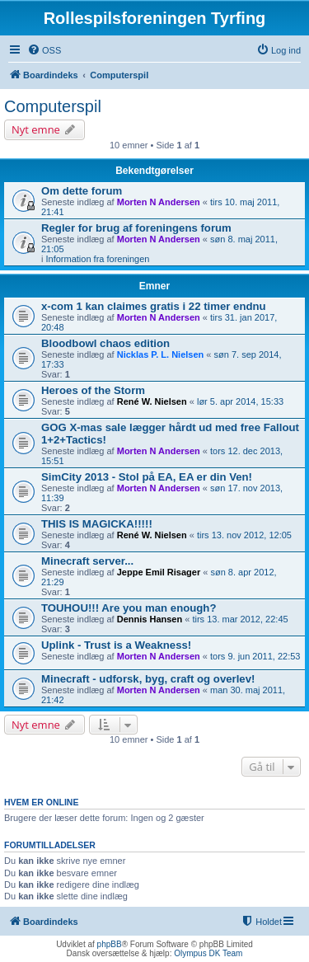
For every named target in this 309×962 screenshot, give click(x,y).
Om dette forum (81, 191)
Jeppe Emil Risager (159, 572)
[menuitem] (44, 50)
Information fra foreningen (98, 259)
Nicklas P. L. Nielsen (160, 354)
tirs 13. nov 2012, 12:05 (244, 535)
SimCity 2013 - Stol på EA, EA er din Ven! (146, 477)
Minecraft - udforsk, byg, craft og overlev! (148, 679)
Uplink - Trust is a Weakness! (116, 645)
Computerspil (52, 106)
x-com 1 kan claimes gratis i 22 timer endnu (153, 306)
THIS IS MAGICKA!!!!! (96, 524)
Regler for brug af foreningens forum (136, 228)
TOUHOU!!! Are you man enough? (128, 608)
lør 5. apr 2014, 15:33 (240, 401)
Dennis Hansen (149, 619)
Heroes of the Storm (93, 390)
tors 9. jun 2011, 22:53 (255, 656)
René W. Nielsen (152, 401)
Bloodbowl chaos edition (105, 343)
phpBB (109, 944)
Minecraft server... (87, 561)
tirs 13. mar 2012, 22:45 (240, 619)
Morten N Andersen (158, 202)
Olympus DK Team (208, 953)
